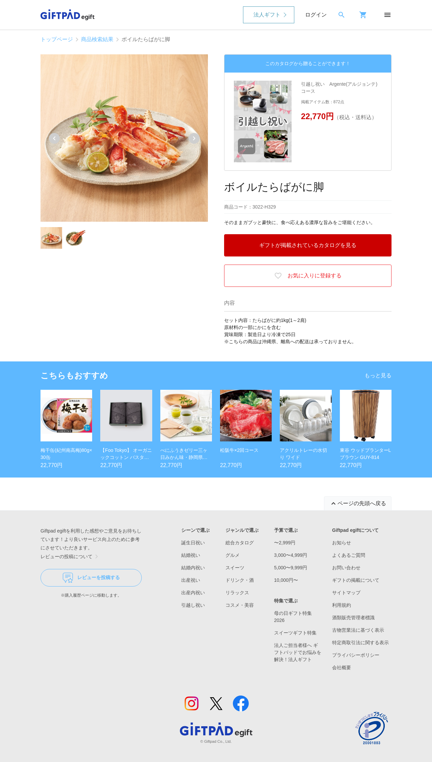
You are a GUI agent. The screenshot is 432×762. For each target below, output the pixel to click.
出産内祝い (193, 592)
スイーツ (234, 567)
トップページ (56, 39)
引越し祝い (193, 605)
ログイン (316, 15)
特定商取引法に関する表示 (360, 642)
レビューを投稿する (91, 578)
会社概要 (341, 667)
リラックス (237, 592)
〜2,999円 (284, 542)
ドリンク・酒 (239, 580)
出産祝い (190, 580)
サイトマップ (346, 592)
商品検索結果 (97, 39)
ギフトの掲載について (355, 580)
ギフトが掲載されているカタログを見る (307, 245)
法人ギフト (266, 15)
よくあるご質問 (348, 555)
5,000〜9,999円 (290, 567)
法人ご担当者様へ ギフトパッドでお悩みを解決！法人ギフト (297, 652)
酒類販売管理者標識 (353, 617)
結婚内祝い (193, 567)
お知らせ (341, 542)
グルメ (232, 555)
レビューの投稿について (70, 556)
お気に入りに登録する (308, 276)
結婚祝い (190, 555)
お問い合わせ (346, 567)
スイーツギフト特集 (295, 632)
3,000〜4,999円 (290, 555)
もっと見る (378, 375)
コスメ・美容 (239, 605)
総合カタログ (239, 542)
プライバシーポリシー (355, 655)
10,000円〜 (286, 580)
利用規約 (341, 605)
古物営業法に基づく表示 (358, 630)
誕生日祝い (193, 542)
